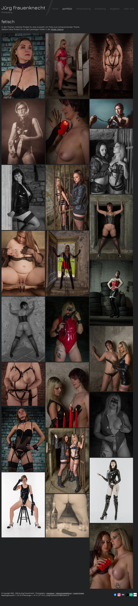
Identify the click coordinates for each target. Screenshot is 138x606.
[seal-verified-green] (131, 594)
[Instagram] (119, 594)
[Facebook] (115, 594)
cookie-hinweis (78, 593)
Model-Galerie (57, 29)
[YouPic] (135, 594)
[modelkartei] (123, 594)
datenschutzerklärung (64, 593)
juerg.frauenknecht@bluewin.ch (57, 595)
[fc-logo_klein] (127, 594)
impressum (50, 593)
